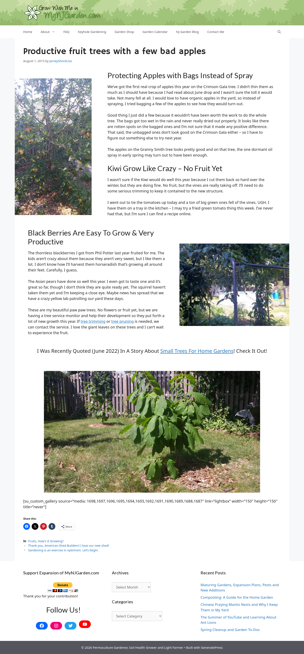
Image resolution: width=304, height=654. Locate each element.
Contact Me (215, 32)
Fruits (32, 541)
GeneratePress (212, 647)
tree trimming (93, 321)
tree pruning (122, 321)
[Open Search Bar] (279, 31)
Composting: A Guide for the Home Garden (237, 597)
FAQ (66, 32)
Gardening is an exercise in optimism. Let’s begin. (63, 550)
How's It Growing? (51, 541)
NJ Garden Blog (187, 32)
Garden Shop (124, 32)
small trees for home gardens (196, 350)
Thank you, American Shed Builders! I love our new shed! (68, 546)
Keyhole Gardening (92, 32)
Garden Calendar (155, 32)
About (50, 31)
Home (27, 32)
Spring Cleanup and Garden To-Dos (230, 629)
